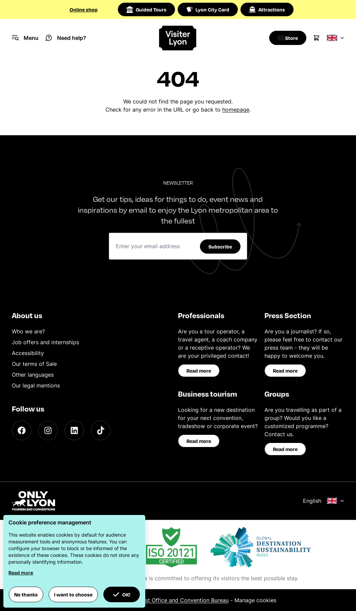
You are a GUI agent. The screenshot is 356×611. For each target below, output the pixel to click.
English (323, 500)
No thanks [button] (26, 594)
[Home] (178, 38)
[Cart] (316, 37)
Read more (198, 370)
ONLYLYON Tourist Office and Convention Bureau (165, 600)
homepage (235, 109)
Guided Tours (146, 9)
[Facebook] (21, 430)
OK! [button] (121, 594)
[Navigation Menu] (25, 38)
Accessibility (28, 353)
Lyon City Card (207, 9)
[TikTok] (100, 430)
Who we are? (28, 331)
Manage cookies (255, 600)
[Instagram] (48, 430)
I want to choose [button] (73, 594)
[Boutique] (286, 38)
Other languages (33, 374)
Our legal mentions (36, 385)
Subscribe (220, 246)
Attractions (267, 9)
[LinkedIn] (74, 430)
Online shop (84, 9)
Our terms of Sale (34, 363)
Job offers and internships (45, 342)
